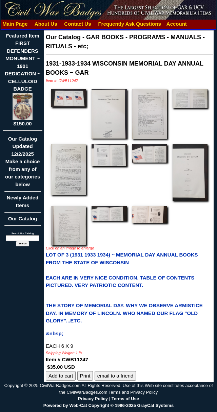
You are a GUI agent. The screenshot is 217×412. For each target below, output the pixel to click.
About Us (45, 24)
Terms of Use (125, 398)
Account (176, 24)
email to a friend (115, 376)
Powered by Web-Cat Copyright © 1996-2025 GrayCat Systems (108, 405)
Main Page (15, 24)
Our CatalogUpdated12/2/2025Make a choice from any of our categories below (22, 164)
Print (85, 376)
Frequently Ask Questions (129, 24)
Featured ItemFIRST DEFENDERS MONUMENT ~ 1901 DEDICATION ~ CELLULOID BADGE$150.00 (22, 79)
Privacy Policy (93, 398)
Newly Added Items (22, 204)
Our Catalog (22, 218)
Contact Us (78, 24)
